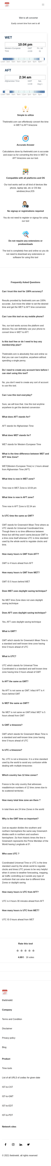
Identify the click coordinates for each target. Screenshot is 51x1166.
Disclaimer (7, 1028)
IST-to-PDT (7, 1115)
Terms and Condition (12, 1019)
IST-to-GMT (7, 1096)
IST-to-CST (7, 1087)
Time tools (7, 1068)
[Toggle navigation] (43, 5)
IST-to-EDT (7, 1106)
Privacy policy (8, 1038)
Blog (4, 1047)
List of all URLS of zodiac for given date (21, 1077)
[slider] (41, 59)
